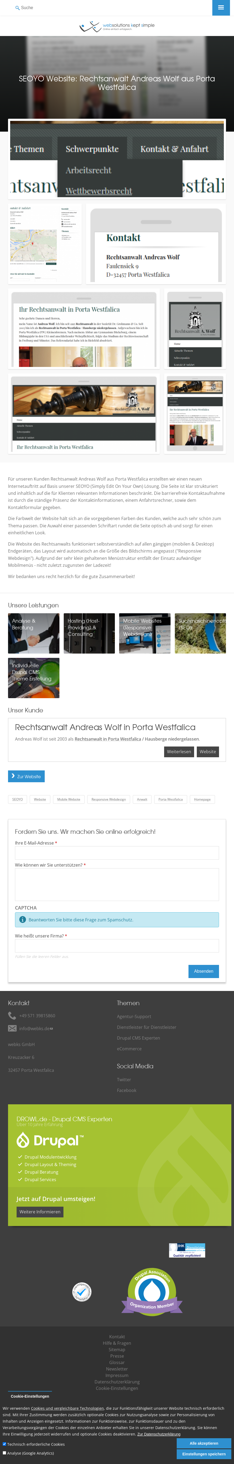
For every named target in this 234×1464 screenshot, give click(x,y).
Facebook (126, 1090)
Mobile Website (68, 799)
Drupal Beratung (41, 1172)
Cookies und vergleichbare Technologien (67, 1408)
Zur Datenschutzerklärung (158, 1434)
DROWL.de (32, 1119)
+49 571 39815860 (37, 1016)
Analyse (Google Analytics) (30, 1453)
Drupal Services (40, 1179)
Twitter (124, 1080)
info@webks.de (34, 1029)
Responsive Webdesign (109, 799)
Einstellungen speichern (204, 1454)
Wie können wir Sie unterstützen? (50, 865)
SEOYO (17, 799)
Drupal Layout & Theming (50, 1164)
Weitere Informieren (40, 1212)
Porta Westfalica (170, 799)
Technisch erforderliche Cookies (36, 1444)
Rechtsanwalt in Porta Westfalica (108, 739)
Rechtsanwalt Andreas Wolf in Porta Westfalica (105, 727)
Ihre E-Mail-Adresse (36, 843)
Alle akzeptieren (204, 1443)
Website (208, 752)
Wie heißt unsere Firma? (41, 936)
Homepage (202, 799)
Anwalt (142, 799)
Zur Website (29, 776)
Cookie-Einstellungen (30, 1396)
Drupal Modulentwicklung (51, 1157)
